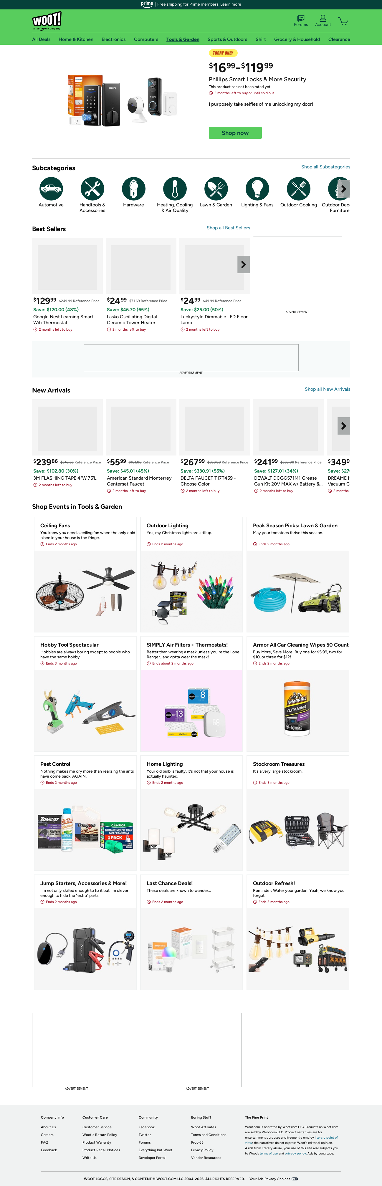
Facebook (147, 1127)
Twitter (145, 1135)
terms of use (269, 1153)
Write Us (89, 1158)
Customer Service (97, 1127)
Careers (47, 1135)
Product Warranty (96, 1142)
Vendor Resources (206, 1158)
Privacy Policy (202, 1150)
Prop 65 (197, 1142)
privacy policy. (296, 1153)
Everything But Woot (156, 1150)
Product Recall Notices (101, 1150)
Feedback (49, 1150)
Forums (301, 21)
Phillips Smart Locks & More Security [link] (257, 79)
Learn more (230, 4)
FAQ (44, 1142)
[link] (120, 101)
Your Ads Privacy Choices (269, 1179)
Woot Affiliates (203, 1127)
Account (323, 21)
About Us (48, 1127)
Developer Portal (152, 1158)
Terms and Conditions (208, 1135)
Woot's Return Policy (99, 1135)
